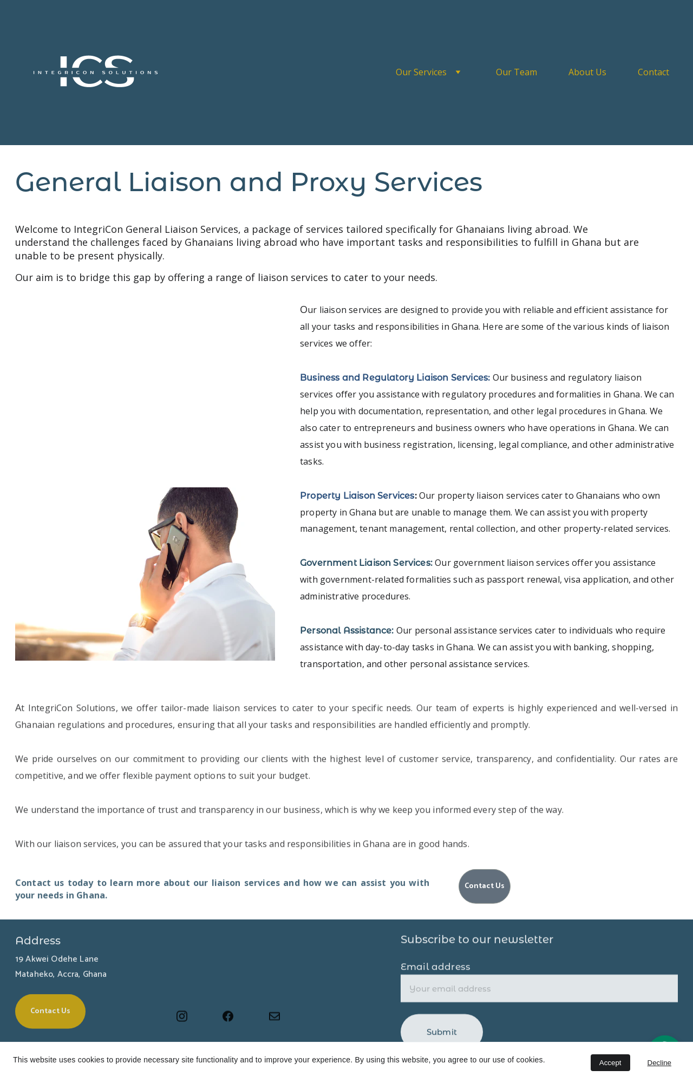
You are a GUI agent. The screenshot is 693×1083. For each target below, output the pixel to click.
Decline (659, 1063)
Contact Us (485, 888)
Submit (442, 1038)
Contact (653, 72)
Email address (435, 972)
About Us (587, 72)
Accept (610, 1063)
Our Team (516, 72)
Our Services (421, 72)
